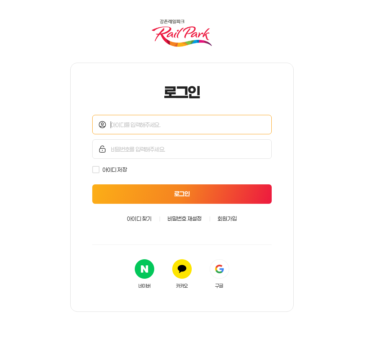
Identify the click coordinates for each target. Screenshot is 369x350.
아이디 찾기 (139, 218)
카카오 (182, 286)
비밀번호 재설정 (185, 218)
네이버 (144, 286)
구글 (219, 286)
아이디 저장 (114, 169)
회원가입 (227, 218)
